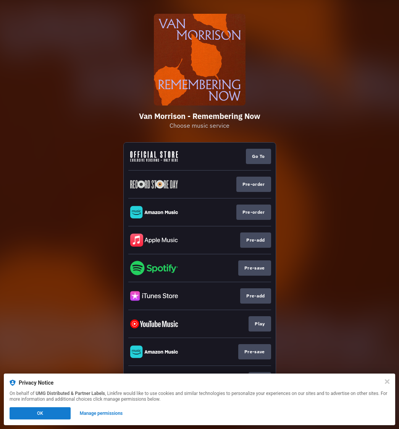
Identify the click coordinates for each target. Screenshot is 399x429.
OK (40, 413)
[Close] (387, 381)
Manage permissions (101, 413)
